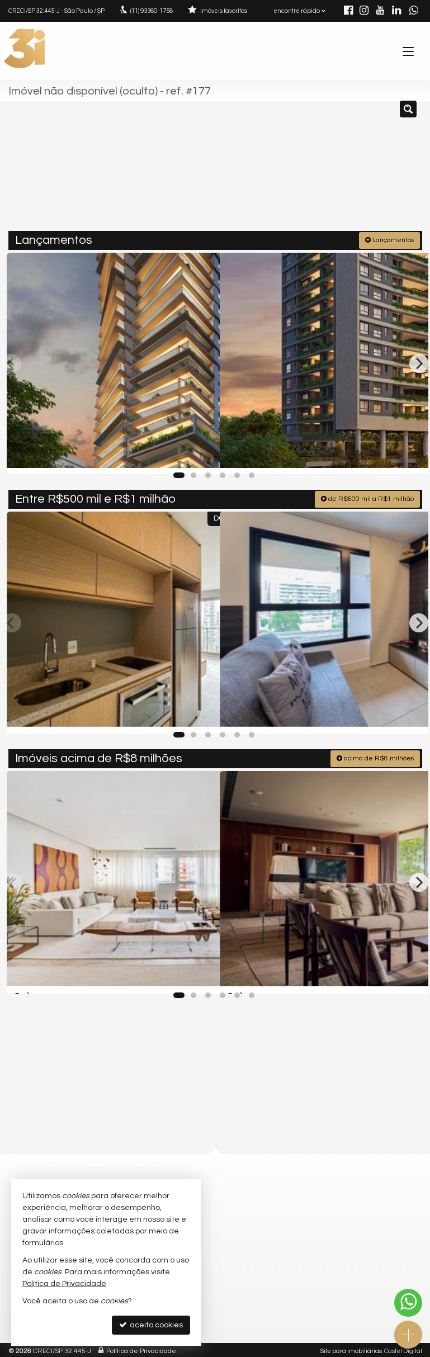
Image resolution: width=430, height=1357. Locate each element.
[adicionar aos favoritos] (199, 454)
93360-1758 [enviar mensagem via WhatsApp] (151, 11)
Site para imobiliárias (351, 1348)
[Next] (418, 361)
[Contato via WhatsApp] (408, 1303)
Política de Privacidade (141, 1348)
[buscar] (396, 171)
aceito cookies (151, 1325)
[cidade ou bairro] (314, 171)
